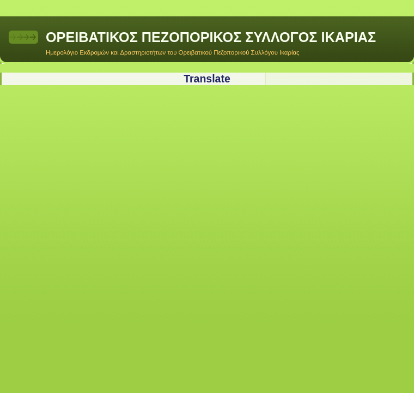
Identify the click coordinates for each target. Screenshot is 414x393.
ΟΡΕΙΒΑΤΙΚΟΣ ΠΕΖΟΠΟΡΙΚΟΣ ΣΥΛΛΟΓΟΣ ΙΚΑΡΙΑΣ (211, 37)
